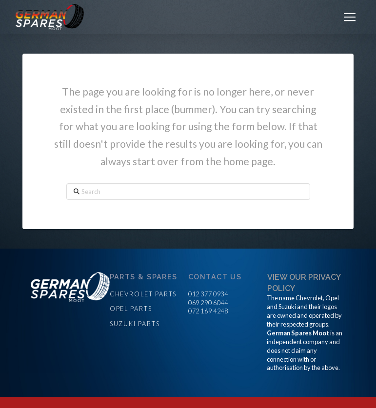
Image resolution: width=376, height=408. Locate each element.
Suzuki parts (135, 324)
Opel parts (131, 308)
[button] (349, 17)
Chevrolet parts (143, 294)
